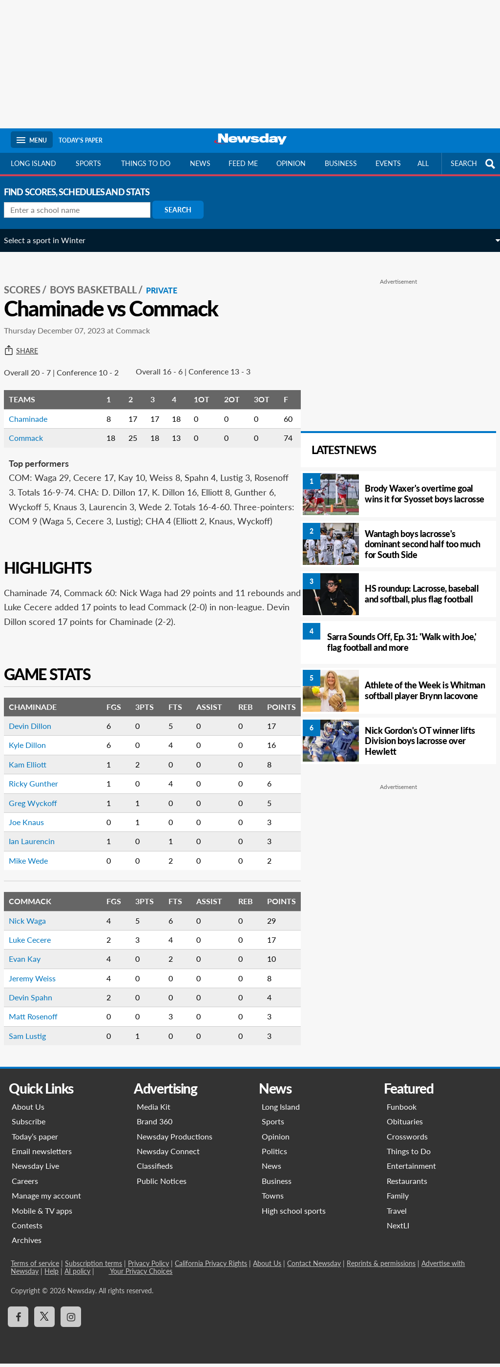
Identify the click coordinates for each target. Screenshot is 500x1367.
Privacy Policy (148, 1267)
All (423, 163)
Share (28, 340)
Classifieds (155, 1169)
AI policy (77, 1275)
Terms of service (35, 1267)
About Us (28, 1110)
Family (398, 1199)
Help (51, 1275)
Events (388, 163)
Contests (27, 1229)
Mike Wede (35, 864)
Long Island (33, 163)
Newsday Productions (174, 1139)
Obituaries (405, 1125)
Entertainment (411, 1169)
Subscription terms (93, 1267)
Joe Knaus (33, 825)
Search (184, 210)
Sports (88, 163)
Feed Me (243, 163)
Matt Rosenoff (40, 1020)
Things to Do (409, 1155)
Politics (274, 1155)
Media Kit (153, 1110)
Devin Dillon (37, 729)
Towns (273, 1199)
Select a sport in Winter (51, 240)
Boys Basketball (100, 279)
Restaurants (407, 1184)
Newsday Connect (168, 1155)
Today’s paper (35, 1139)
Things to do (145, 163)
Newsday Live (35, 1169)
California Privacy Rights (211, 1267)
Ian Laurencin (39, 844)
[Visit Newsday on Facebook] (18, 1320)
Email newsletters (42, 1155)
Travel (397, 1214)
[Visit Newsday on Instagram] (71, 1320)
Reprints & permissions (381, 1267)
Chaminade (35, 408)
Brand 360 (154, 1125)
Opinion (291, 163)
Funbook (402, 1110)
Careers (25, 1184)
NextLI (398, 1229)
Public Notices (162, 1184)
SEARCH (474, 163)
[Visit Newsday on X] (44, 1320)
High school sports (294, 1214)
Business (341, 163)
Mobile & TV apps (42, 1214)
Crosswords (407, 1139)
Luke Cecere (37, 943)
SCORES (29, 279)
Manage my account (46, 1199)
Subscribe (28, 1125)
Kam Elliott (34, 767)
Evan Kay (31, 962)
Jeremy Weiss (39, 981)
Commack (33, 427)
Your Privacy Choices (140, 1275)
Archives (27, 1243)
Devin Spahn (37, 1001)
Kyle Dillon (34, 748)
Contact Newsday (314, 1267)
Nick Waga (34, 924)
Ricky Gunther (40, 787)
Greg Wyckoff (40, 806)
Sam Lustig (34, 1039)
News (200, 163)
